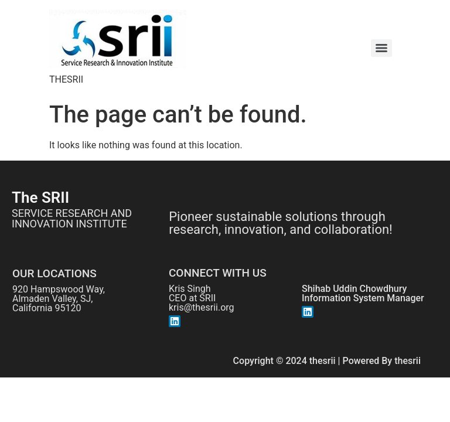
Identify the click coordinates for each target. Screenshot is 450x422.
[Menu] (381, 48)
